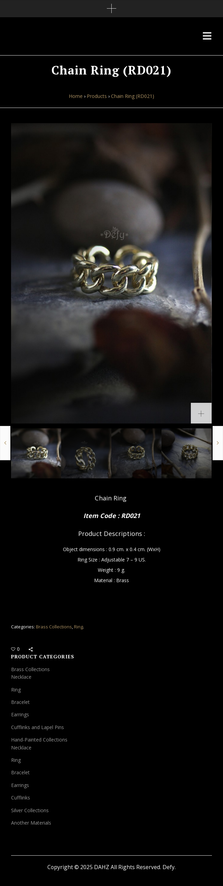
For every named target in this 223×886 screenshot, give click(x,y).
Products (97, 96)
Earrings (20, 714)
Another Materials (31, 822)
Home (76, 96)
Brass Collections (54, 627)
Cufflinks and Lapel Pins (37, 727)
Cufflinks (20, 797)
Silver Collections (30, 810)
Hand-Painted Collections (39, 739)
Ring (78, 627)
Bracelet (20, 702)
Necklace (21, 677)
